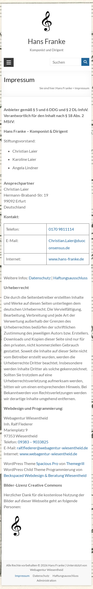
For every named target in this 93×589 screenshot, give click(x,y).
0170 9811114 (61, 229)
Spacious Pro (47, 463)
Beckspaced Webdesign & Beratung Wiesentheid (45, 475)
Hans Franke (46, 41)
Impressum (22, 576)
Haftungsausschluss (70, 277)
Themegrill (75, 463)
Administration (46, 580)
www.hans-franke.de (66, 258)
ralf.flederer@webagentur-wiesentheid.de (52, 447)
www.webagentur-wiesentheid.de (48, 453)
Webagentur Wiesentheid (46, 570)
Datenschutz (40, 277)
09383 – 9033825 (33, 441)
